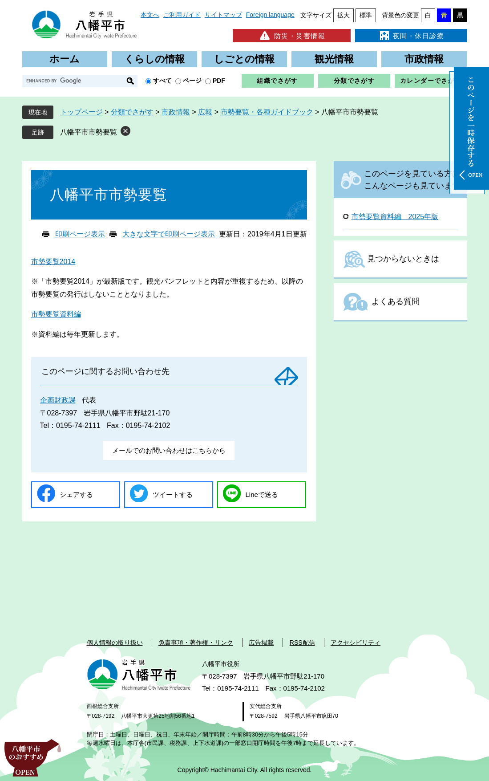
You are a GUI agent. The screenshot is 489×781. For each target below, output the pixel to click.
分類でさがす (354, 80)
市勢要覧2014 (53, 261)
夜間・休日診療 (411, 35)
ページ (192, 80)
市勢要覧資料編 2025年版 (395, 216)
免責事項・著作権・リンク (195, 642)
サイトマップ (223, 14)
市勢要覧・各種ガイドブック (267, 112)
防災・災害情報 (292, 35)
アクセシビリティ (355, 642)
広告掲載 (261, 642)
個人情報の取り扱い (115, 642)
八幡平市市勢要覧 (88, 132)
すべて (162, 80)
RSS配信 (302, 642)
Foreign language (270, 14)
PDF (219, 80)
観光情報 (334, 59)
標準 (366, 15)
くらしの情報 (154, 59)
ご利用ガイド (182, 14)
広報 (205, 112)
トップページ (81, 112)
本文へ (150, 14)
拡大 (343, 15)
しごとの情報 (244, 59)
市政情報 (424, 59)
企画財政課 (58, 400)
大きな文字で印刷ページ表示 (168, 234)
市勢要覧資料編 (56, 314)
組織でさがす (277, 80)
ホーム (64, 59)
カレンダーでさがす (431, 80)
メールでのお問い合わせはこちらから (169, 450)
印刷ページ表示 (80, 234)
